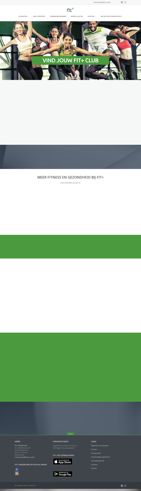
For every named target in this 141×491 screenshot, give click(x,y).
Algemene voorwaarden (100, 446)
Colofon (94, 468)
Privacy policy (96, 453)
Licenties (91, 16)
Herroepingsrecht (97, 461)
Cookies (94, 449)
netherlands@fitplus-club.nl (102, 2)
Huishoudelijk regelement (100, 457)
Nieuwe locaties (77, 16)
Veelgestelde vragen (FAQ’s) (111, 16)
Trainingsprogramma (58, 16)
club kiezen (22, 16)
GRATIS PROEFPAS (39, 16)
